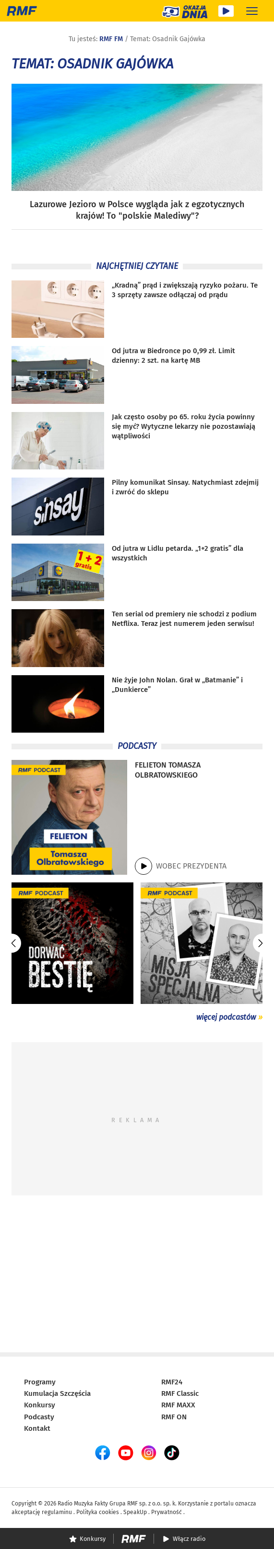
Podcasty (39, 1417)
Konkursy (39, 1405)
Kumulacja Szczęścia (57, 1393)
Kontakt (37, 1428)
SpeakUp (135, 1512)
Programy (40, 1382)
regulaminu (57, 1512)
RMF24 (171, 1382)
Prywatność (166, 1512)
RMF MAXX (178, 1405)
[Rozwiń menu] (251, 10)
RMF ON (174, 1417)
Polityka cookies (97, 1512)
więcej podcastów (226, 1017)
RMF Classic (180, 1393)
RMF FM (111, 39)
